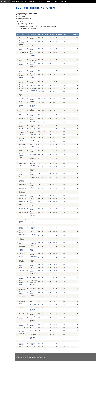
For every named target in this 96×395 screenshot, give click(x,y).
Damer (3, 9)
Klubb (3, 22)
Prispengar (62, 34)
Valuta (67, 34)
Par (58, 34)
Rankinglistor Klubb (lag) (36, 1)
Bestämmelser (65, 1)
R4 (52, 34)
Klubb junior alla (6, 26)
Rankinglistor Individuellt (19, 1)
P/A (31, 34)
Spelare (56, 1)
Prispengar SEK (71, 34)
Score (55, 34)
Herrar (3, 13)
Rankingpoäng (77, 34)
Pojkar (3, 19)
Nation (41, 34)
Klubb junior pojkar (6, 32)
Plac (21, 34)
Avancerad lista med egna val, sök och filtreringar (9, 40)
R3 (49, 34)
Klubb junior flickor (6, 29)
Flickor (3, 16)
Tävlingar (48, 1)
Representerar (36, 34)
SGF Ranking (5, 1)
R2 (47, 34)
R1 (44, 34)
